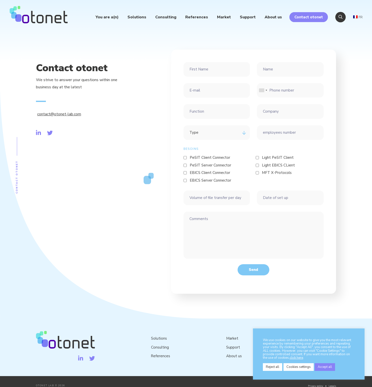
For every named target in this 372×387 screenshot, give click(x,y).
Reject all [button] (272, 367)
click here (296, 357)
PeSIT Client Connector (210, 157)
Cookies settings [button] (298, 367)
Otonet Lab (39, 15)
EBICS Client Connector (210, 172)
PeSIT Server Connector (210, 165)
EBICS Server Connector (210, 180)
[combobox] (263, 90)
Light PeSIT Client (278, 157)
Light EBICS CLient (278, 165)
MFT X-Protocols (277, 172)
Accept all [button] (325, 367)
